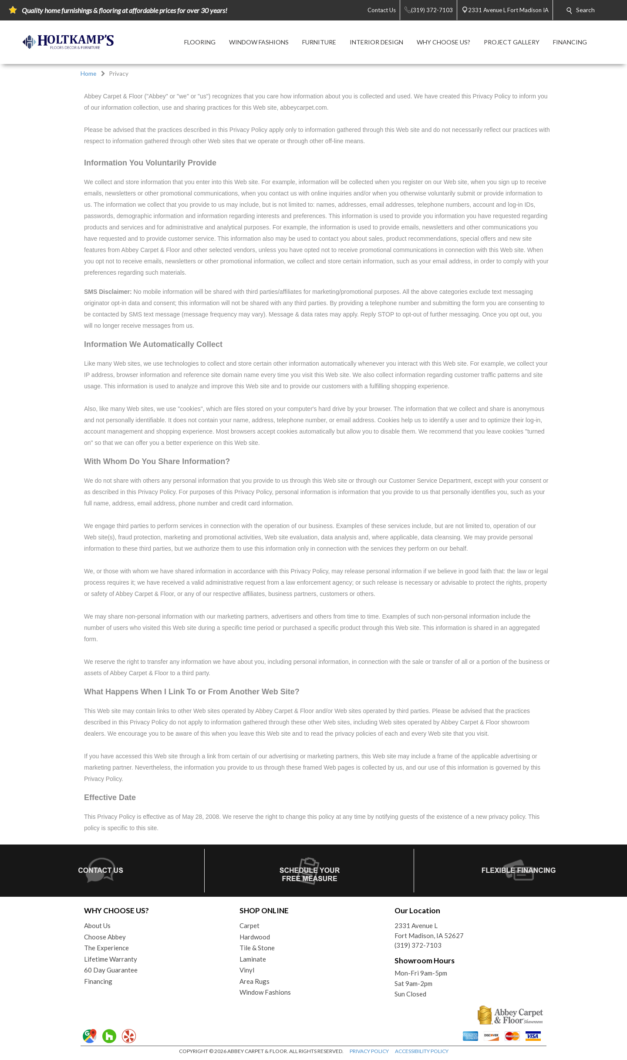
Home (88, 73)
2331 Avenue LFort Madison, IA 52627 (429, 930)
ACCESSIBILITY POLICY (421, 1051)
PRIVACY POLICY (369, 1051)
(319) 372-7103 (418, 945)
